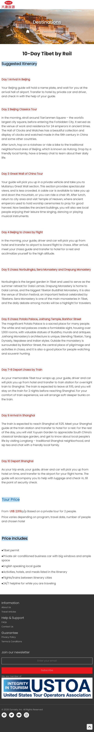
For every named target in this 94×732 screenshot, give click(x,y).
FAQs (4, 622)
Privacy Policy (9, 637)
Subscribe (47, 670)
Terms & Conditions (12, 641)
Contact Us (7, 626)
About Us (6, 607)
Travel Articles (9, 611)
